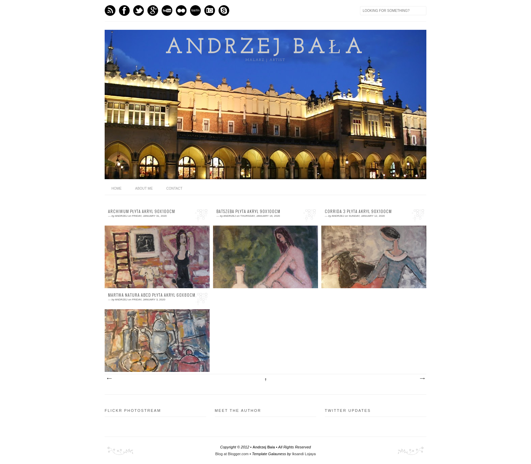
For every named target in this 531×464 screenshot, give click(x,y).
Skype (223, 10)
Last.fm (195, 10)
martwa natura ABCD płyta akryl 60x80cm (151, 295)
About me (144, 188)
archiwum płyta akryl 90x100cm (141, 211)
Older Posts (422, 378)
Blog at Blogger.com (232, 454)
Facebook (124, 10)
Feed (110, 10)
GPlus (152, 10)
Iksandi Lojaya (304, 454)
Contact (174, 188)
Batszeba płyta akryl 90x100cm (248, 211)
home (116, 188)
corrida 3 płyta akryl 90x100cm (358, 211)
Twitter (138, 10)
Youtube (167, 10)
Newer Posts (109, 378)
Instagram (209, 10)
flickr (181, 10)
